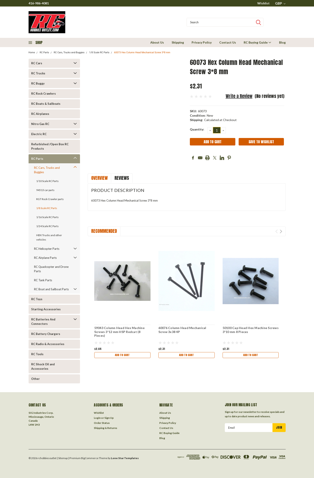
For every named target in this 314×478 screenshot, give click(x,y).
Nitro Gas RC (40, 124)
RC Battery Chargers (45, 334)
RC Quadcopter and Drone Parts (51, 269)
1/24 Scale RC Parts (47, 226)
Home (32, 52)
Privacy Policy (202, 42)
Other (35, 379)
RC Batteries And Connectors (43, 321)
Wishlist (263, 3)
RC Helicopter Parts (46, 248)
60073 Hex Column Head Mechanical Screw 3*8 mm (142, 52)
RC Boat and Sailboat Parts (51, 289)
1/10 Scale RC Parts (47, 181)
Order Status (102, 423)
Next (281, 231)
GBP (280, 3)
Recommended (104, 231)
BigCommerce (89, 458)
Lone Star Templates (125, 458)
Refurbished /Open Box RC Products (50, 146)
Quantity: (197, 129)
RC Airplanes (40, 114)
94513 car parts (45, 190)
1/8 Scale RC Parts (99, 52)
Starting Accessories (46, 309)
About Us (157, 42)
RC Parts (44, 52)
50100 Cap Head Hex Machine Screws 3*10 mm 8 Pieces (251, 330)
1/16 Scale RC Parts (47, 217)
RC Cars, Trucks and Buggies (69, 52)
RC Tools (37, 354)
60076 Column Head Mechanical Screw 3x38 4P (182, 330)
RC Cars (36, 63)
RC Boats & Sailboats (45, 103)
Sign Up (109, 417)
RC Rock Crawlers (43, 93)
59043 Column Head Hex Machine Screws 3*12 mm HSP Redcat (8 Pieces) (119, 331)
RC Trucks (38, 73)
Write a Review (239, 96)
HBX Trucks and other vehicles (49, 237)
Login (97, 417)
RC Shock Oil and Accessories (43, 366)
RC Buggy (38, 83)
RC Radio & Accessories (47, 344)
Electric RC (39, 134)
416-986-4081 (39, 3)
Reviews (121, 178)
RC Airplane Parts (45, 257)
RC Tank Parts (43, 280)
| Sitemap (62, 458)
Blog (282, 42)
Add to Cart (122, 355)
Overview (99, 178)
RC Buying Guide (257, 42)
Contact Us (227, 42)
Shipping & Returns (105, 428)
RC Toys (36, 299)
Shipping (178, 42)
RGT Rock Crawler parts (50, 199)
